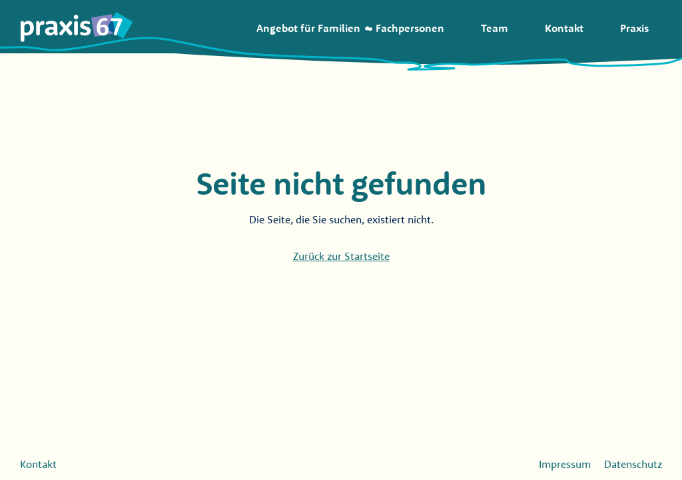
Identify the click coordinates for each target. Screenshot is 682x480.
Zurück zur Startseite (341, 256)
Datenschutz (633, 464)
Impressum (565, 464)
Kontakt (38, 464)
